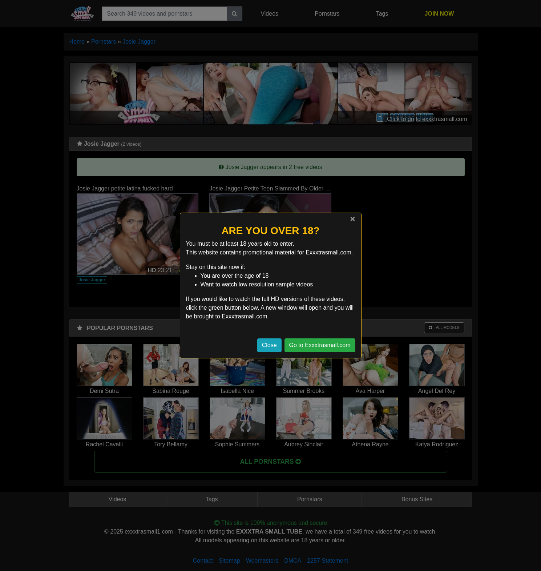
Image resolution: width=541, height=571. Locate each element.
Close (269, 345)
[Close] (352, 219)
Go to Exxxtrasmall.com (320, 345)
